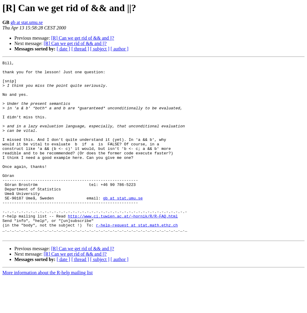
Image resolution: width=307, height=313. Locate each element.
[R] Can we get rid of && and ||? (82, 38)
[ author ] (120, 48)
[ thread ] (80, 48)
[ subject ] (99, 48)
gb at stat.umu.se (26, 22)
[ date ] (63, 48)
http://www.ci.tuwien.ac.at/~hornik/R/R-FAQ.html (123, 247)
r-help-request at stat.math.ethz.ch (137, 258)
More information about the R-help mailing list (47, 307)
